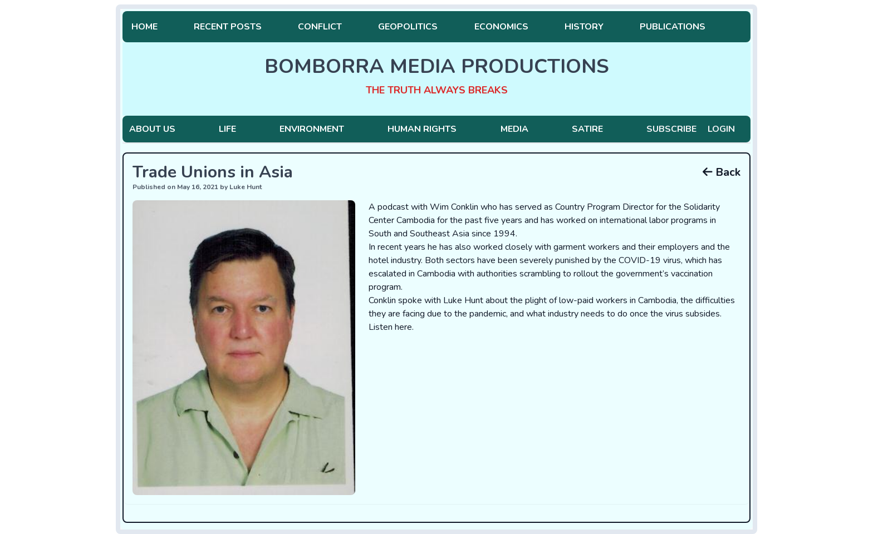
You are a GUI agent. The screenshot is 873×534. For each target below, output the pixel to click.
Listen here (390, 327)
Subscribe (671, 129)
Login (721, 129)
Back (721, 172)
